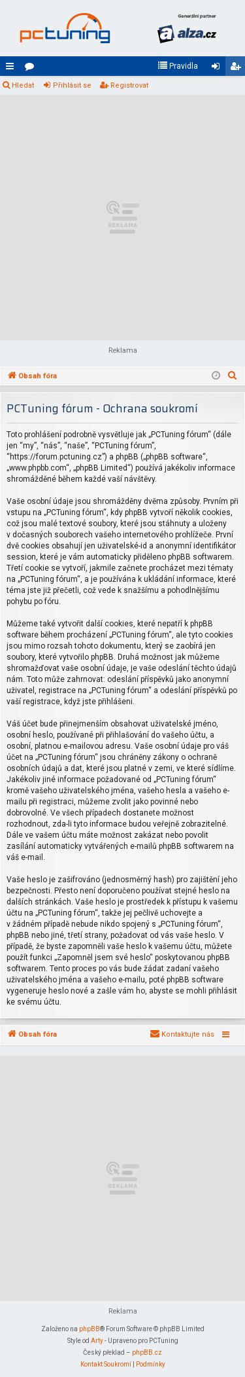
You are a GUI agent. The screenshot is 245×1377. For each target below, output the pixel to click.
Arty (97, 1340)
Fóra (32, 69)
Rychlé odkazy (12, 69)
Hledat (23, 85)
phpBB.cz (147, 1352)
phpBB (89, 1328)
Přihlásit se (72, 85)
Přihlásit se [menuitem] (218, 69)
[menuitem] (178, 66)
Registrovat (129, 85)
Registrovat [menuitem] (238, 69)
